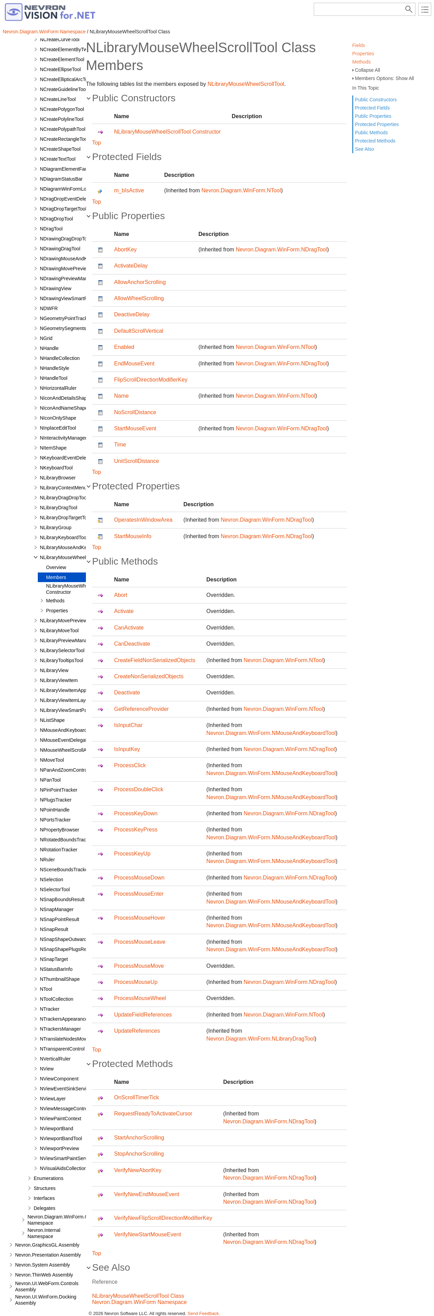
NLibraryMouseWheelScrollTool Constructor (79, 589)
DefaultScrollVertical (138, 331)
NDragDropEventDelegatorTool (73, 199)
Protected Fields (372, 108)
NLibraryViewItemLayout (66, 700)
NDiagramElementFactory (67, 169)
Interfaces (44, 1198)
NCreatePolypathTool (62, 129)
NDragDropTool (56, 219)
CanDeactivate (132, 644)
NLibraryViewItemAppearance (72, 690)
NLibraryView (54, 670)
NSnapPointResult (59, 919)
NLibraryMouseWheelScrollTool (73, 557)
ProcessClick (130, 765)
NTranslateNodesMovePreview (73, 1039)
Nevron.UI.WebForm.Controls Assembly (46, 1286)
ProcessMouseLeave (139, 942)
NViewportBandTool (61, 1138)
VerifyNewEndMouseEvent (146, 1194)
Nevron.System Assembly (42, 1265)
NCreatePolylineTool (62, 119)
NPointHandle (54, 810)
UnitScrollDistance (136, 461)
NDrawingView (55, 288)
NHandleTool (53, 378)
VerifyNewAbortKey (138, 1170)
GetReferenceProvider (141, 709)
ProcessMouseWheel (140, 998)
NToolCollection (56, 999)
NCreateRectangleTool (64, 139)
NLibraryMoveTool (59, 630)
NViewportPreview (59, 1148)
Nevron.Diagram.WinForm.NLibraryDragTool (261, 1039)
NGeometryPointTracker (65, 318)
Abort (120, 595)
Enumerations (48, 1178)
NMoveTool (52, 760)
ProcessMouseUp (135, 982)
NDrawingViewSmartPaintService (75, 298)
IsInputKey (127, 749)
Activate (124, 611)
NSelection (51, 879)
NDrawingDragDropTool (65, 238)
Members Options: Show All (384, 78)
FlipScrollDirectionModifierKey (150, 380)
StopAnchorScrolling (139, 1154)
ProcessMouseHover (139, 918)
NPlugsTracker (55, 800)
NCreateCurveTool (59, 39)
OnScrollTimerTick (136, 1097)
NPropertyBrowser (59, 829)
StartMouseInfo (133, 536)
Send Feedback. (204, 1313)
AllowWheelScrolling (139, 298)
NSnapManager (57, 909)
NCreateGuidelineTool (63, 89)
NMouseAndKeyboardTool (68, 730)
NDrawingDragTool (60, 248)
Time (120, 444)
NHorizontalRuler (58, 388)
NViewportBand (56, 1128)
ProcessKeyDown (135, 813)
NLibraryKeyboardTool (64, 537)
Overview (56, 567)
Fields (358, 45)
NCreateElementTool (62, 59)
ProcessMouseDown (139, 878)
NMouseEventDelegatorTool (70, 740)
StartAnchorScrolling (139, 1138)
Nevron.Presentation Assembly (48, 1255)
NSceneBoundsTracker (64, 869)
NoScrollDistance (135, 412)
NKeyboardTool (56, 467)
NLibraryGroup (55, 527)
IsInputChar (128, 725)
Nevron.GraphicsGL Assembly (47, 1245)
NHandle (49, 348)
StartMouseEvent (135, 428)
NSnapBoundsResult (62, 899)
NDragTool (51, 228)
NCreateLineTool (58, 99)
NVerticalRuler (55, 1059)
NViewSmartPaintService (66, 1158)
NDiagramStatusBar (61, 179)
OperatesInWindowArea (143, 520)
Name (121, 396)
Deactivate (127, 692)
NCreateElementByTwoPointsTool (76, 49)
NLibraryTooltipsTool (61, 660)
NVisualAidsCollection (63, 1168)
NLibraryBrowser (58, 477)
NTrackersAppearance (64, 1019)
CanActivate (129, 628)
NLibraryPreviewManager (67, 640)
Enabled (124, 347)
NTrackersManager (60, 1029)
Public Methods (371, 132)
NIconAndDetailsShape (65, 398)
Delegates (44, 1208)
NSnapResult (54, 929)
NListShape (52, 720)
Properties (363, 53)
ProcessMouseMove (139, 966)
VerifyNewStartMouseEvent (147, 1234)
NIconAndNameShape (64, 408)
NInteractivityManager (63, 438)
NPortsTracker (55, 819)
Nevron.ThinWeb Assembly (44, 1275)
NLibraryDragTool (58, 507)
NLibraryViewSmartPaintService (74, 710)
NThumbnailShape (60, 979)
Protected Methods (375, 141)
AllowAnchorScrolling (140, 282)
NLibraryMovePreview (63, 620)
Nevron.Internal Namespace (43, 1233)
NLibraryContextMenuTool (68, 487)
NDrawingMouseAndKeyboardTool (76, 258)
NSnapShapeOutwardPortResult (74, 939)
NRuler (47, 859)
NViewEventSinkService (65, 1088)
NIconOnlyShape (58, 418)
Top (96, 143)
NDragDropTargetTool (63, 209)
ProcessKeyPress (135, 829)
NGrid (46, 338)
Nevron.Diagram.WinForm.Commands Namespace (68, 1220)
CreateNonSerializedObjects (148, 676)
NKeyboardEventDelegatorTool (73, 458)
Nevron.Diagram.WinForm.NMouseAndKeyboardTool (271, 733)
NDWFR (49, 308)
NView (47, 1068)
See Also (364, 149)
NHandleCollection (60, 358)
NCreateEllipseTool (60, 69)
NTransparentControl (62, 1049)
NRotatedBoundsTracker (66, 839)
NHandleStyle (54, 368)
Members (56, 577)
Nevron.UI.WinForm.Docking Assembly (45, 1300)
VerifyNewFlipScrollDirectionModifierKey (163, 1218)
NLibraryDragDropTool (64, 497)
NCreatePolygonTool (62, 109)
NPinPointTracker (58, 790)
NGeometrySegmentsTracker (71, 328)
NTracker (49, 1009)
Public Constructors (376, 99)
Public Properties (373, 116)
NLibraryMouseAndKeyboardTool (75, 547)
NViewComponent (59, 1078)
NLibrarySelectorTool (62, 650)
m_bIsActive (129, 190)
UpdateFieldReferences (143, 1015)
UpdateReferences (137, 1031)
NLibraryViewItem (59, 680)
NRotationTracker (58, 849)
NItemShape (53, 448)
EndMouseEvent (134, 363)
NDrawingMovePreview (65, 268)
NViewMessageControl (64, 1108)
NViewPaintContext (60, 1118)
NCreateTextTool (58, 159)
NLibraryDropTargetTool (65, 517)
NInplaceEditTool (58, 428)
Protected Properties (377, 124)
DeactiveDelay (131, 314)
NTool (46, 989)
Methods (361, 62)
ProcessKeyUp (132, 853)
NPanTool (50, 780)
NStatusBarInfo (56, 969)
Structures (45, 1188)
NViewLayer (53, 1098)
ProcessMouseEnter (139, 894)
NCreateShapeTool (60, 149)
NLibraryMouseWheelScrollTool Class (138, 1296)
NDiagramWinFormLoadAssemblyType (81, 189)
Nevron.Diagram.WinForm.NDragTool (281, 249)
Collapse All (367, 70)
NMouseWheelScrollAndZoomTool (76, 750)
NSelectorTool (55, 889)
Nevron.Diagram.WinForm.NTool (241, 190)
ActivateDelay (131, 266)
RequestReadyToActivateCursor (153, 1113)
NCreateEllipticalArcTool (65, 79)
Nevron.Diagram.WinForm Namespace (44, 31)
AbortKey (125, 249)
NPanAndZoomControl (64, 770)
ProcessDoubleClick (138, 789)
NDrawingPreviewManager (68, 278)
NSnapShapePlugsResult (67, 949)
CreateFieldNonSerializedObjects (155, 660)
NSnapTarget (54, 959)
